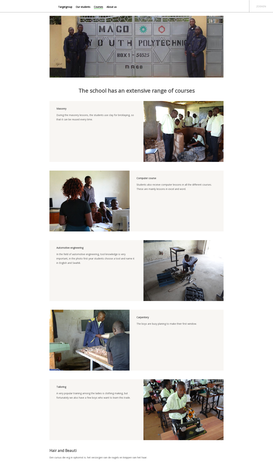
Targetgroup (65, 7)
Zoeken (261, 6)
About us (112, 7)
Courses (98, 7)
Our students (83, 7)
